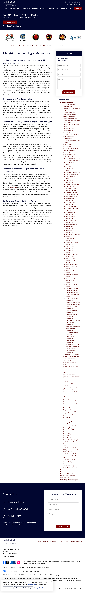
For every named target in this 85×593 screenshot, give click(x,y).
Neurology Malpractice (72, 264)
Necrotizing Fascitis (69, 116)
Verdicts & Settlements (38, 8)
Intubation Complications (70, 148)
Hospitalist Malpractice (73, 234)
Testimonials (63, 8)
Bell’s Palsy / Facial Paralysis (69, 480)
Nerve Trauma (67, 424)
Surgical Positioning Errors (71, 356)
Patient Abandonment (72, 292)
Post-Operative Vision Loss (71, 354)
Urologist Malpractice (72, 346)
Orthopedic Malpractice (70, 118)
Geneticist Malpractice (72, 224)
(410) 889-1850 (74, 4)
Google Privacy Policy (36, 575)
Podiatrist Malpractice (72, 314)
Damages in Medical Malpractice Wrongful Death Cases (71, 376)
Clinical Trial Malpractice (73, 184)
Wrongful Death (65, 478)
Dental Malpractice (71, 196)
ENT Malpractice (71, 206)
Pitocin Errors (67, 122)
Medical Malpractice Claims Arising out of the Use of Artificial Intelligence (71, 450)
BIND (64, 458)
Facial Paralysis (67, 444)
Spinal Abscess (67, 138)
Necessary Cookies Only (23, 588)
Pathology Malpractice (72, 290)
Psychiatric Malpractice (73, 320)
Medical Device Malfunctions (71, 460)
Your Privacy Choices (11, 571)
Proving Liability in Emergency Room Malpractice (68, 130)
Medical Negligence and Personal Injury (17, 45)
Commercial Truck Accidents (69, 474)
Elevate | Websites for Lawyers (70, 588)
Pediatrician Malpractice (73, 302)
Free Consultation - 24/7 (73, 2)
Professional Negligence (67, 476)
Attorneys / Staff (14, 8)
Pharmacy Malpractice (69, 428)
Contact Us (78, 8)
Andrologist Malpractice (73, 174)
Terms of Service (63, 541)
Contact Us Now (10, 22)
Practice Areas (26, 8)
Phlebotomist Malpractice (71, 430)
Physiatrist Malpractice (73, 304)
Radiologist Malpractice (73, 326)
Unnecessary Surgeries (72, 344)
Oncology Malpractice (72, 278)
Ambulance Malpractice (73, 172)
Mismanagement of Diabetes (71, 412)
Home (5, 8)
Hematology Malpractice (70, 422)
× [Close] (51, 581)
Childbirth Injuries (68, 434)
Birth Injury (63, 470)
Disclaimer (45, 541)
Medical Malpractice (33, 45)
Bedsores (66, 432)
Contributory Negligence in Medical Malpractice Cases (72, 188)
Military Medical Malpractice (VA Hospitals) (70, 260)
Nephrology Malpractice (70, 426)
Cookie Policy (25, 571)
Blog (71, 8)
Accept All (8, 588)
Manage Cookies (35, 571)
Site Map (72, 541)
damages (13, 187)
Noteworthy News (53, 8)
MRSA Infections (68, 446)
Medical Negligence (69, 154)
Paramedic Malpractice (72, 288)
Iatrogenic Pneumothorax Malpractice (70, 238)
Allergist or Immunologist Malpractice (70, 168)
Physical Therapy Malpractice (72, 120)
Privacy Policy (53, 541)
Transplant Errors (68, 438)
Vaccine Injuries (70, 348)
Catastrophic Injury (66, 472)
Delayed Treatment (69, 436)
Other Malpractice (44, 45)
